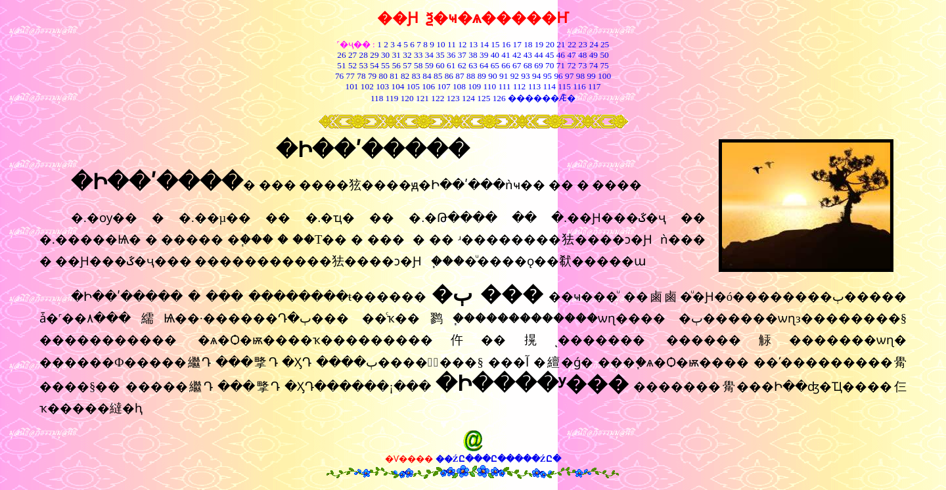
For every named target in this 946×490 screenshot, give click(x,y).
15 (495, 44)
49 (592, 55)
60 (440, 65)
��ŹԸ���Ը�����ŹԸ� (498, 459)
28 (363, 55)
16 (506, 44)
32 (407, 55)
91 (503, 76)
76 (339, 76)
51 (341, 65)
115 (564, 86)
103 (382, 86)
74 (593, 65)
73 (582, 65)
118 (377, 98)
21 (560, 44)
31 (396, 55)
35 (440, 55)
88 (470, 76)
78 (361, 76)
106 (428, 86)
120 (407, 98)
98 (580, 76)
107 (444, 86)
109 (474, 86)
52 (352, 65)
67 (516, 65)
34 (429, 55)
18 (528, 44)
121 (422, 98)
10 (440, 44)
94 (536, 76)
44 (538, 55)
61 (451, 65)
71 (560, 65)
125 (483, 98)
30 (385, 55)
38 (472, 55)
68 (528, 65)
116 (579, 86)
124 (468, 98)
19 (539, 44)
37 (462, 55)
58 (418, 65)
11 (451, 44)
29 (374, 55)
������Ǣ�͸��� (541, 98)
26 (341, 55)
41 (505, 55)
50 (604, 55)
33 (418, 55)
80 (382, 76)
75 (604, 65)
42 (516, 55)
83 (414, 76)
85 (438, 76)
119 (392, 98)
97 (569, 76)
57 (407, 65)
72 (571, 65)
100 (604, 76)
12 (462, 44)
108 (459, 86)
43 (528, 55)
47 (571, 55)
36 (451, 55)
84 (426, 76)
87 (459, 76)
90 (492, 76)
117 (594, 86)
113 (534, 86)
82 (404, 76)
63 (472, 65)
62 (462, 65)
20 (550, 44)
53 (363, 65)
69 (538, 65)
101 (351, 86)
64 (484, 65)
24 (593, 44)
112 (519, 86)
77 (350, 76)
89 (482, 76)
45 (549, 55)
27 (352, 55)
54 (374, 65)
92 (514, 76)
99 (591, 76)
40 (495, 55)
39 (484, 55)
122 (437, 98)
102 (367, 86)
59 (428, 65)
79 (372, 76)
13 (473, 44)
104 (398, 86)
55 (385, 65)
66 (505, 65)
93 (525, 76)
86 (449, 76)
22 (572, 44)
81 (394, 76)
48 (582, 55)
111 (504, 86)
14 (484, 44)
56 (396, 65)
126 (499, 98)
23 (583, 44)
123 (453, 98)
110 (490, 86)
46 (560, 55)
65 (495, 65)
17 (517, 44)
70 (549, 65)
